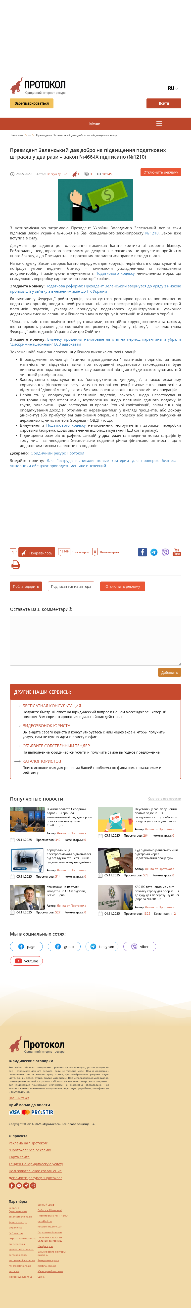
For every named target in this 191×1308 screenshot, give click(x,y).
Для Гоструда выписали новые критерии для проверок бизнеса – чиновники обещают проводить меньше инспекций (95, 463)
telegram (102, 946)
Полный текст (19, 1098)
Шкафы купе (45, 1246)
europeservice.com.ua (22, 1260)
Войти (164, 103)
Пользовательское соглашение (35, 1171)
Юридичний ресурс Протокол (57, 453)
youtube (26, 960)
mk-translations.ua (20, 1265)
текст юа (14, 1271)
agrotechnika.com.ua (21, 1249)
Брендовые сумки (48, 1260)
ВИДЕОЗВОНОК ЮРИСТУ (46, 725)
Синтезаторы (17, 1244)
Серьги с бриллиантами (18, 1209)
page (26, 946)
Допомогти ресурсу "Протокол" (35, 1177)
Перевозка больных (50, 1232)
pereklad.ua (45, 1221)
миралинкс (15, 1227)
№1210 (152, 232)
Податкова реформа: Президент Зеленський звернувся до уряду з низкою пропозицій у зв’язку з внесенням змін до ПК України (95, 288)
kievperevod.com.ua (21, 1276)
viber (140, 946)
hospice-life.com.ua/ (50, 1226)
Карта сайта (19, 1157)
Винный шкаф (46, 1204)
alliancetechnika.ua (20, 1216)
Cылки (41, 1276)
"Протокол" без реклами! (30, 1150)
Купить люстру (18, 1222)
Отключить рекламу (160, 172)
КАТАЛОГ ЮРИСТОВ (42, 761)
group (64, 946)
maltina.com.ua (47, 1265)
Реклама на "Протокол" (28, 1143)
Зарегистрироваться (32, 103)
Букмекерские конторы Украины (52, 1253)
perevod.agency (18, 1255)
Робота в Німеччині (50, 1210)
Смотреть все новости (164, 799)
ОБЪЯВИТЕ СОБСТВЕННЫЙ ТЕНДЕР (56, 746)
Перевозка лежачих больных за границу (50, 1239)
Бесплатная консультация (52, 706)
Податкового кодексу (115, 273)
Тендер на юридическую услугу (36, 1164)
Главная (17, 135)
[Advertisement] (98, 37)
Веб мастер (16, 1233)
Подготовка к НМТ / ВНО (53, 1215)
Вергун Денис (57, 174)
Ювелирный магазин (50, 1271)
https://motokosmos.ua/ (23, 1238)
